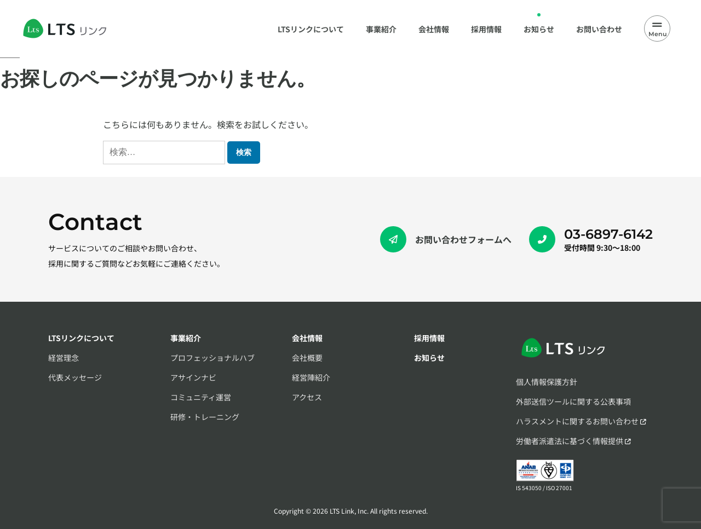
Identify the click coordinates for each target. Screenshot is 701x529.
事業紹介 (185, 337)
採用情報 (429, 337)
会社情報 (307, 337)
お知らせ (429, 357)
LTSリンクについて (81, 337)
